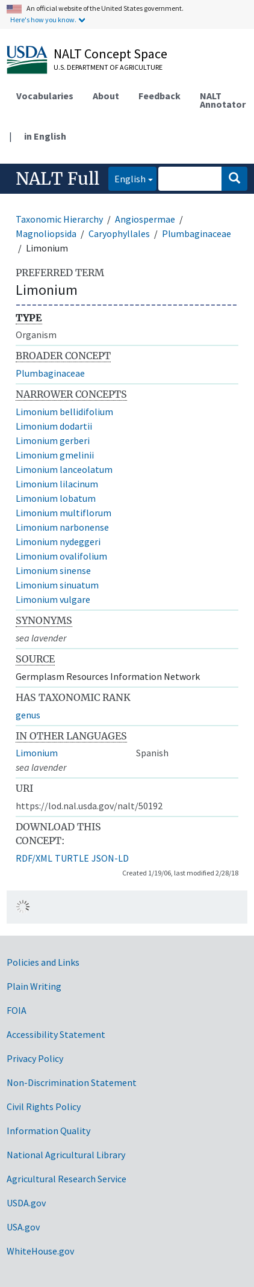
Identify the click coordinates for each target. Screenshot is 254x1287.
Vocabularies (44, 96)
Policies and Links (43, 962)
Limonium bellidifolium (64, 412)
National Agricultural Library (66, 1155)
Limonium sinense (53, 570)
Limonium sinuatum (57, 585)
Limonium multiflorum (63, 513)
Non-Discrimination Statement (72, 1082)
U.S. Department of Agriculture (108, 67)
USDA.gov (26, 1203)
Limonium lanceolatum (64, 469)
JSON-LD (110, 858)
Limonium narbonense (62, 527)
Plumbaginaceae (196, 233)
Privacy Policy (35, 1058)
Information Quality (48, 1131)
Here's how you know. (43, 19)
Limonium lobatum (56, 498)
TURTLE (72, 858)
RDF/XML (34, 858)
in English (45, 136)
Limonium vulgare (53, 599)
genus (28, 715)
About (106, 96)
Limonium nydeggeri (58, 541)
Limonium (37, 753)
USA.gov (23, 1227)
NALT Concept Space (110, 53)
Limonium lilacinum (57, 484)
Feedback (159, 96)
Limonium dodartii (54, 426)
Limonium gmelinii (55, 455)
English (127, 178)
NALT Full (57, 179)
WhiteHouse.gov (40, 1251)
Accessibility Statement (56, 1034)
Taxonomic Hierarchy (59, 219)
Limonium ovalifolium (61, 556)
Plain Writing (34, 986)
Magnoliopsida (46, 233)
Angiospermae (145, 219)
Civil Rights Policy (44, 1106)
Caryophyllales (119, 233)
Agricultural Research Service (66, 1179)
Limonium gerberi (53, 440)
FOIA (16, 1010)
